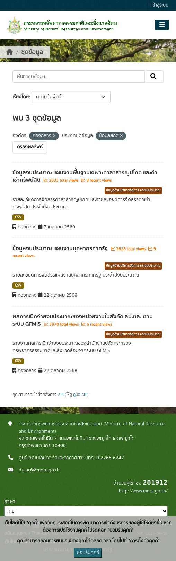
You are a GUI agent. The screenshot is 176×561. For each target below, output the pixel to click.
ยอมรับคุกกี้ (88, 552)
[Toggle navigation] (162, 25)
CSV (18, 217)
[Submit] (154, 76)
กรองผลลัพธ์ (30, 147)
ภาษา (9, 501)
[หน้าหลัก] (9, 52)
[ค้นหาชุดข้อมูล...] (78, 76)
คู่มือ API (80, 394)
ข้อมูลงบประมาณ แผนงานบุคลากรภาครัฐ (60, 248)
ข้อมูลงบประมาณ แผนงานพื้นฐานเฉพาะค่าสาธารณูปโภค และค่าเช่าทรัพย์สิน (84, 176)
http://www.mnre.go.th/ (143, 491)
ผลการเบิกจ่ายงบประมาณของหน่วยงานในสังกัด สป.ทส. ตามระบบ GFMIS (82, 320)
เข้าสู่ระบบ (159, 5)
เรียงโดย (20, 96)
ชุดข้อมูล (32, 52)
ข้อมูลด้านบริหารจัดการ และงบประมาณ (133, 190)
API (61, 394)
